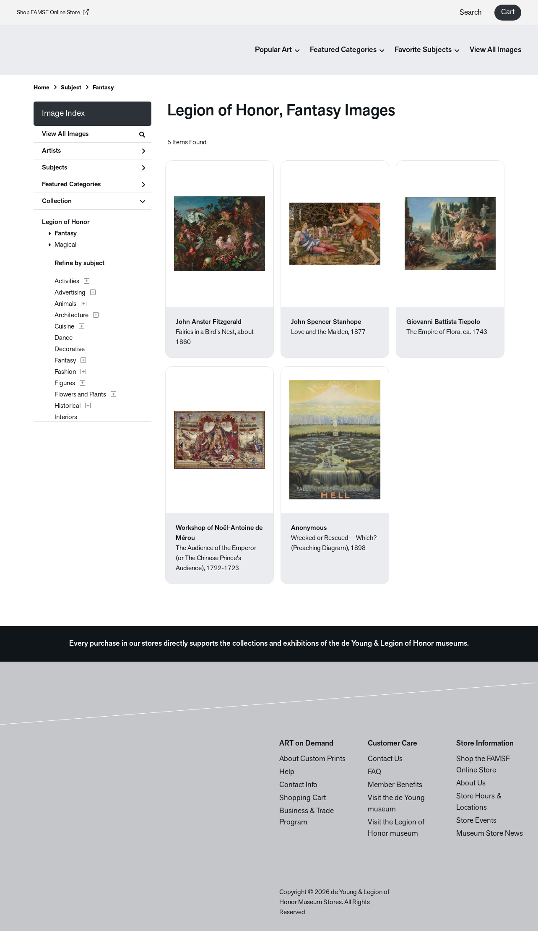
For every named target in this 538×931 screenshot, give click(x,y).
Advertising (70, 292)
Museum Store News (489, 834)
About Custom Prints (312, 759)
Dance (64, 338)
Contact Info (298, 785)
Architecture (71, 315)
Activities (67, 281)
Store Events (476, 821)
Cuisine (64, 326)
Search (471, 13)
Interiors (66, 417)
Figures (65, 383)
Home (41, 88)
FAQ (374, 772)
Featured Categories (93, 184)
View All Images (495, 50)
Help (286, 772)
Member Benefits (395, 785)
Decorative (70, 349)
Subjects (93, 167)
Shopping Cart (302, 798)
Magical (65, 245)
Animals (65, 304)
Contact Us (385, 759)
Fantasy (66, 233)
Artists (93, 151)
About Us (471, 784)
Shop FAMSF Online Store (53, 13)
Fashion (65, 372)
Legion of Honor (66, 222)
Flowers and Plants (80, 394)
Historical (68, 406)
